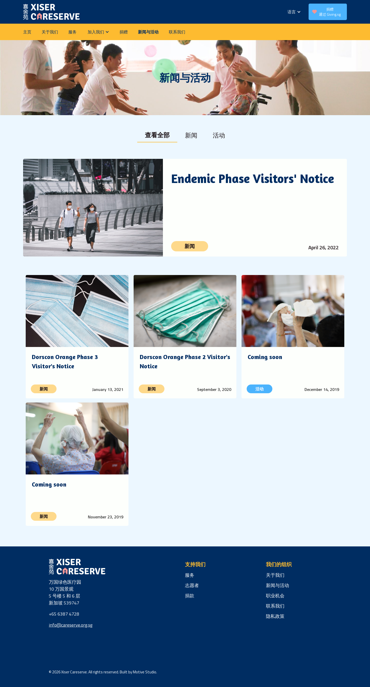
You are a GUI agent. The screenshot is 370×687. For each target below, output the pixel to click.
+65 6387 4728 (64, 613)
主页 (27, 31)
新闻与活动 (148, 31)
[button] (294, 12)
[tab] (157, 135)
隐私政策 (275, 616)
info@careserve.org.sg (70, 624)
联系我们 (177, 31)
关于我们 (50, 31)
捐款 (189, 595)
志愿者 (192, 585)
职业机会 (275, 595)
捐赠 (123, 31)
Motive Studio (144, 672)
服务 (72, 31)
